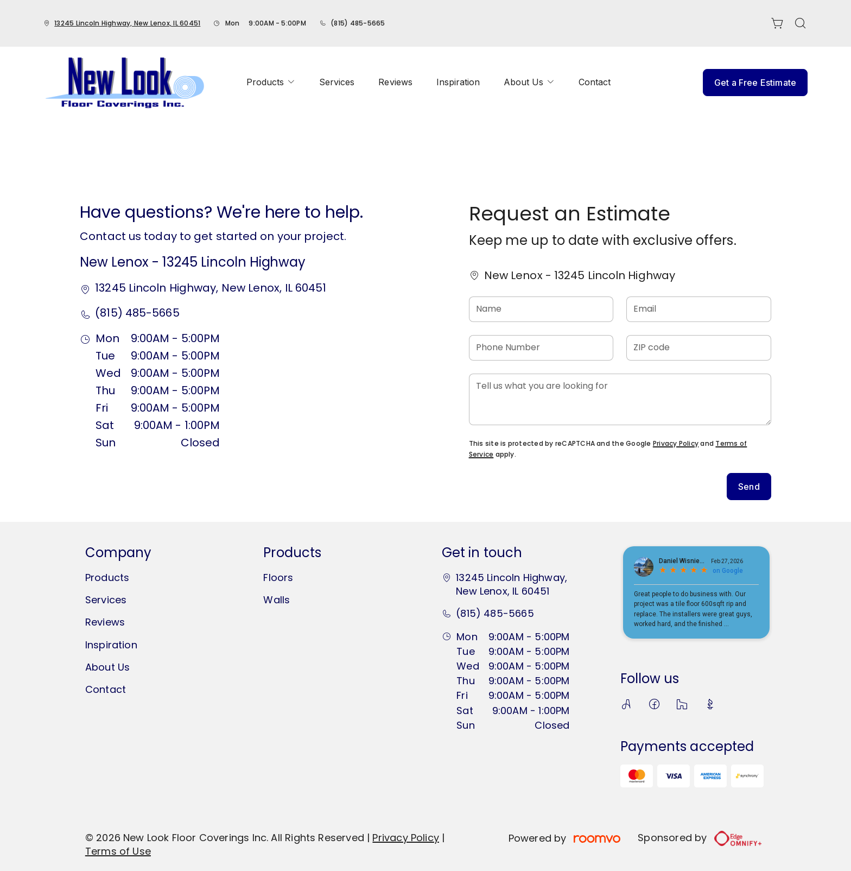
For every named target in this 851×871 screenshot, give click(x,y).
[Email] (698, 309)
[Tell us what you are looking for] (620, 399)
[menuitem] (271, 82)
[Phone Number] (541, 348)
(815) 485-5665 (358, 23)
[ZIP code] (698, 348)
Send (749, 486)
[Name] (541, 309)
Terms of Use (118, 851)
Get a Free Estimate (755, 82)
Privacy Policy (675, 443)
